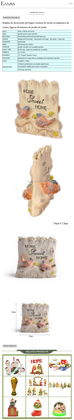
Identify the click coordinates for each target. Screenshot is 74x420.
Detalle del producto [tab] (37, 12)
